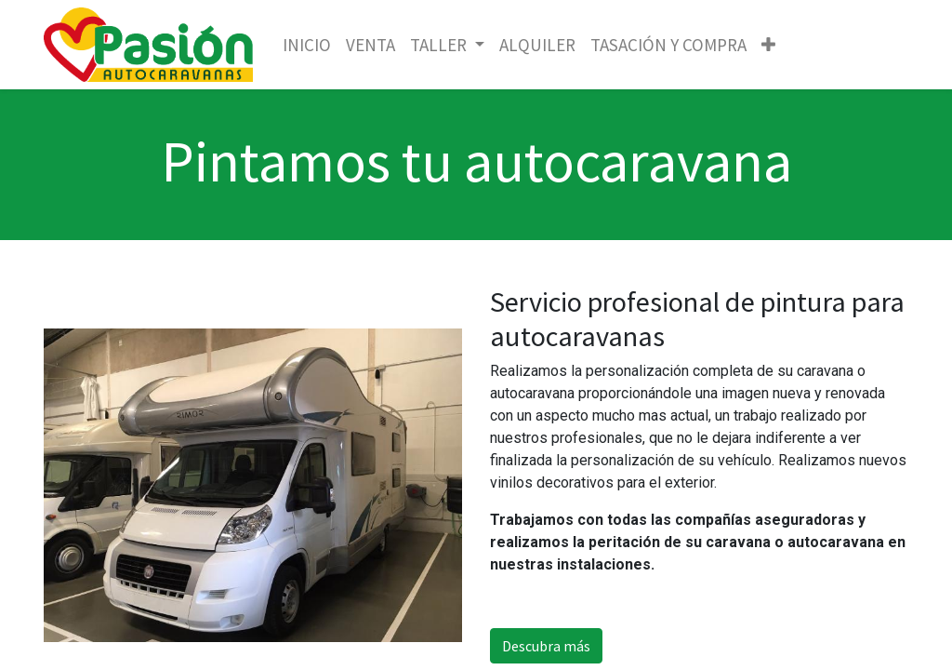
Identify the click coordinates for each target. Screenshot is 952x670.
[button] (768, 45)
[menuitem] (306, 45)
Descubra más (546, 645)
